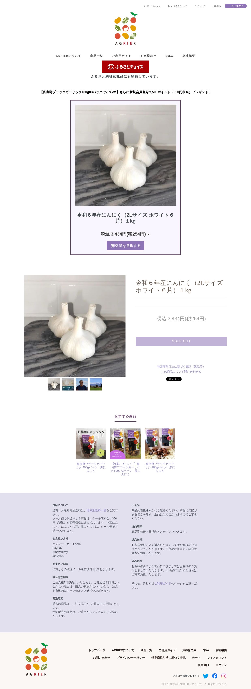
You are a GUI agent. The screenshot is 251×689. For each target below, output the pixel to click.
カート (196, 657)
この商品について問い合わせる (181, 371)
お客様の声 (149, 56)
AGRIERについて (68, 56)
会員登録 (203, 665)
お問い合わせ (101, 657)
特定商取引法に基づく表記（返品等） (181, 366)
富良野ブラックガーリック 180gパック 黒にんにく (160, 467)
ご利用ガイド (122, 56)
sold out (181, 341)
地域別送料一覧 (96, 510)
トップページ (96, 650)
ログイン (221, 665)
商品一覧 (96, 56)
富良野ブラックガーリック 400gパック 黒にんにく (91, 467)
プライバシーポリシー (131, 657)
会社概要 (188, 56)
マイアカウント (217, 657)
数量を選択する (125, 245)
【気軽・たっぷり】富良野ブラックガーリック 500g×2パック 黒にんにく (125, 469)
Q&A (169, 56)
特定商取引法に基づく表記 (168, 657)
